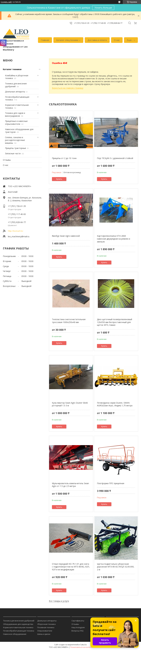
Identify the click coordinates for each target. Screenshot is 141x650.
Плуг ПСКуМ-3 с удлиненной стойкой (115, 158)
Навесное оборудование (14, 634)
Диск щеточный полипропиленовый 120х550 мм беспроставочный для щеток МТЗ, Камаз (114, 322)
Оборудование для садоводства (18, 624)
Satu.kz (83, 644)
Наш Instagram (78, 627)
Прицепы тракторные (15, 148)
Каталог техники (12, 69)
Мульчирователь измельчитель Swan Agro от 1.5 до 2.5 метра (70, 485)
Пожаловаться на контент (81, 647)
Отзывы (7, 160)
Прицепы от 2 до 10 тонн (64, 158)
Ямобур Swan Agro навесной (66, 236)
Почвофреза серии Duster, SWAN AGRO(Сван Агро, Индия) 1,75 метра (114, 404)
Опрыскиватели (44, 630)
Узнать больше (103, 7)
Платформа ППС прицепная (110, 483)
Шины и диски (43, 634)
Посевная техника (45, 627)
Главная (45, 40)
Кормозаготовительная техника (18, 627)
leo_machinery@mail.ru (18, 236)
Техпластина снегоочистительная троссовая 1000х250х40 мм (68, 321)
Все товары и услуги (59, 601)
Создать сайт (6, 2)
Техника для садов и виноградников (15, 114)
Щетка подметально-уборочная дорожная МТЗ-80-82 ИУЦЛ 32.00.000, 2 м (115, 567)
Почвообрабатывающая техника (18, 630)
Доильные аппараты (15, 91)
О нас (117, 40)
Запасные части (13, 153)
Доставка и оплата (97, 40)
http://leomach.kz (15, 231)
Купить (59, 179)
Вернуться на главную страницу (67, 88)
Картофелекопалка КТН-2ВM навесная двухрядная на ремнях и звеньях (113, 239)
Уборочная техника (46, 624)
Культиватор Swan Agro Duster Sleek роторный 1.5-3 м (70, 404)
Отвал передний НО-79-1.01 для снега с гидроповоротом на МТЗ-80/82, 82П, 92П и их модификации (71, 567)
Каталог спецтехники (67, 40)
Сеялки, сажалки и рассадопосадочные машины (15, 140)
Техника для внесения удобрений (18, 620)
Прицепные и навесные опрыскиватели (16, 122)
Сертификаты (78, 620)
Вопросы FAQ (77, 630)
